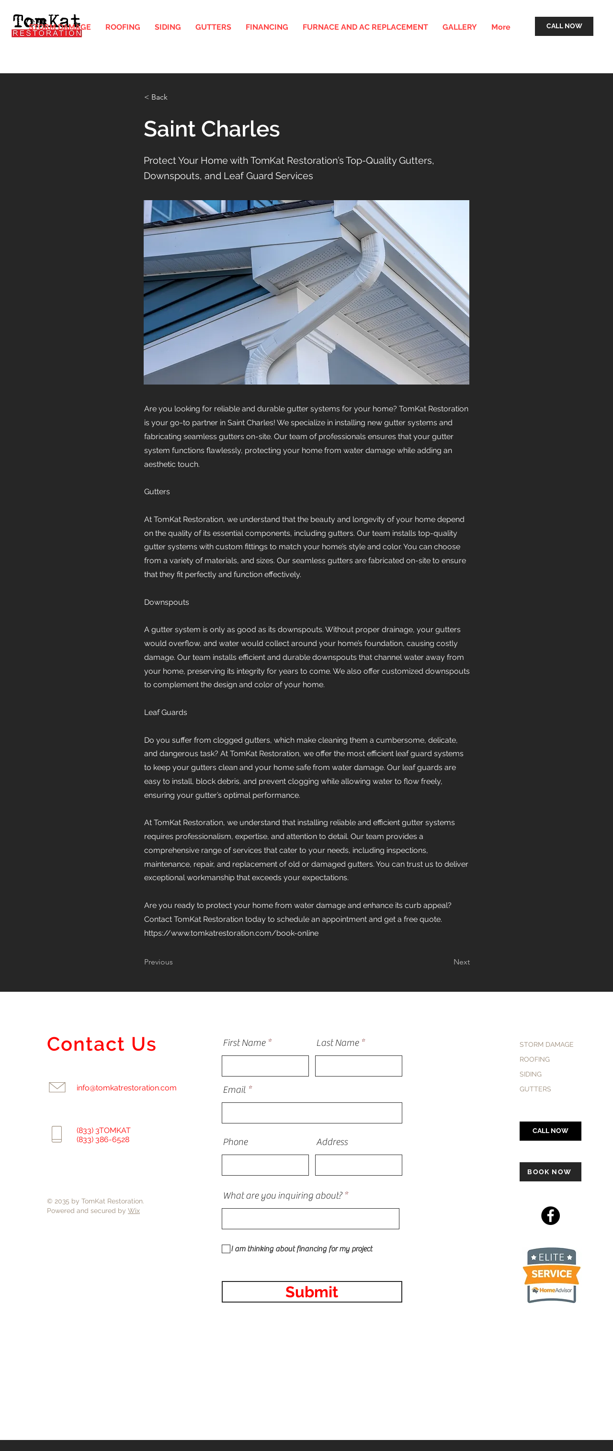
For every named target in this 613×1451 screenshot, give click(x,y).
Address (332, 1142)
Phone (235, 1142)
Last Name (337, 1043)
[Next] (446, 962)
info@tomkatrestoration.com (127, 1087)
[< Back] (175, 97)
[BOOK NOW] (550, 1171)
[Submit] (312, 1292)
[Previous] (175, 962)
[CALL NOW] (564, 26)
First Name (244, 1043)
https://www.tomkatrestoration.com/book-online (231, 933)
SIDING (531, 1074)
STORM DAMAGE (547, 1044)
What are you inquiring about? (282, 1196)
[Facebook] (550, 1215)
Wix (134, 1210)
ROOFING (535, 1059)
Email (234, 1090)
